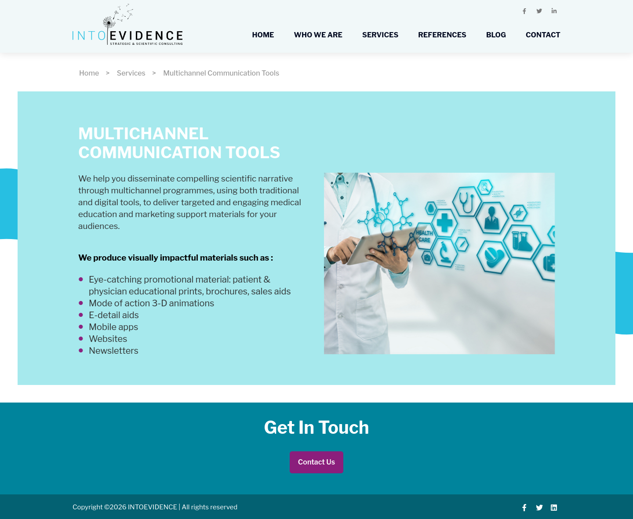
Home (89, 73)
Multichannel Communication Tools (221, 73)
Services (131, 73)
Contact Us (316, 462)
